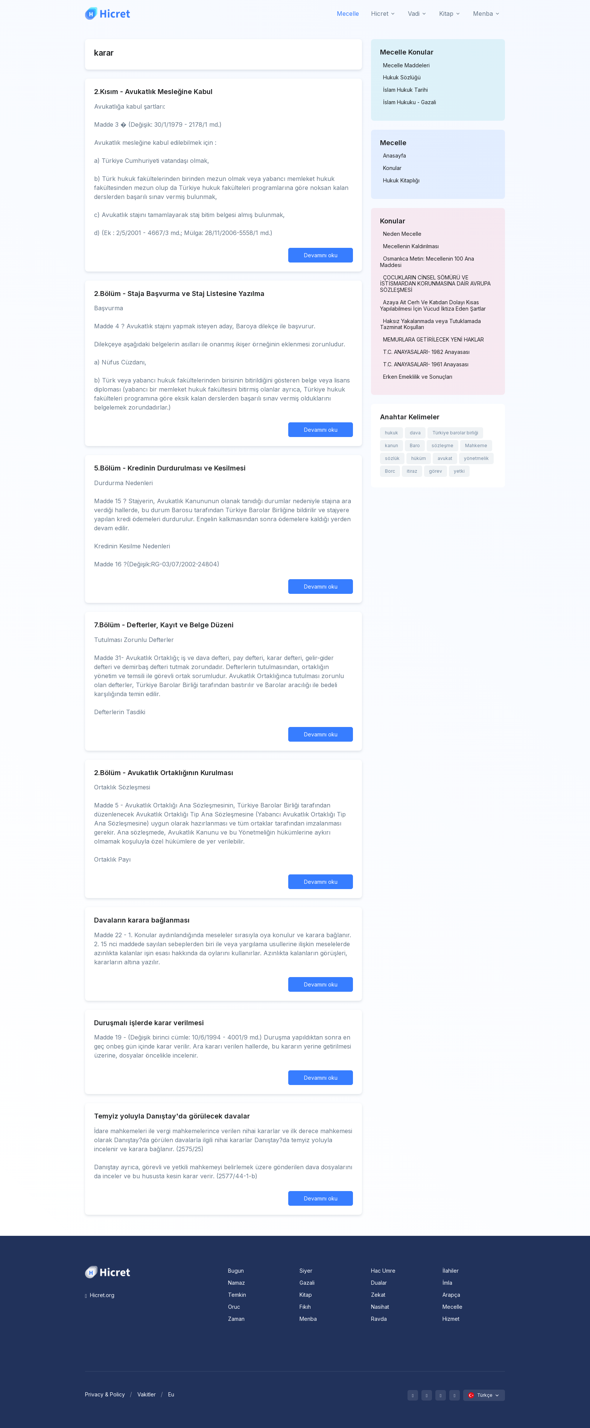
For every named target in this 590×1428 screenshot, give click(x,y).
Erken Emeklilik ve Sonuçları (417, 377)
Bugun (236, 1270)
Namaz (236, 1282)
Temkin (237, 1294)
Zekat (378, 1294)
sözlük (392, 458)
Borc (390, 471)
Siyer (306, 1270)
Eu (171, 1394)
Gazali (307, 1282)
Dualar (379, 1282)
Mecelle (348, 13)
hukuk (391, 433)
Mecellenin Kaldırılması (411, 246)
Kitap (306, 1294)
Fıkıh (305, 1307)
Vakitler (146, 1394)
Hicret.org (99, 1295)
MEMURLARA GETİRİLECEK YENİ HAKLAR (433, 340)
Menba (308, 1319)
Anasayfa (394, 156)
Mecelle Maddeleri (406, 65)
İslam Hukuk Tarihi (405, 90)
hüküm (418, 458)
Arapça (451, 1294)
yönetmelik (476, 458)
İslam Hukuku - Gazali (409, 102)
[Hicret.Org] (107, 13)
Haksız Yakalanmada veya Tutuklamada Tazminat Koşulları (430, 324)
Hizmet (450, 1319)
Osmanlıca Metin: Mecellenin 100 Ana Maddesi (427, 262)
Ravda (379, 1319)
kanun (391, 445)
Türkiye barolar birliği (455, 433)
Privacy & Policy (105, 1394)
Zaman (236, 1319)
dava (415, 433)
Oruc (234, 1307)
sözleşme (442, 445)
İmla (447, 1282)
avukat (445, 458)
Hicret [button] (379, 13)
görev (435, 471)
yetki (459, 471)
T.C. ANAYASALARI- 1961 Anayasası (425, 364)
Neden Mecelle (402, 234)
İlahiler (450, 1270)
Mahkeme (476, 445)
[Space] (107, 1271)
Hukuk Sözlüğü (402, 77)
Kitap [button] (446, 13)
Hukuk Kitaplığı (401, 181)
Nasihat (380, 1307)
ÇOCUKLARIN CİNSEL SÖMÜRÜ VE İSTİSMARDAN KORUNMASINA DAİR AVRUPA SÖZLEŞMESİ (435, 284)
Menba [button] (483, 13)
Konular (392, 168)
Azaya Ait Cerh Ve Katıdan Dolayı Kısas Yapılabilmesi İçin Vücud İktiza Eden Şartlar (433, 305)
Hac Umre (383, 1270)
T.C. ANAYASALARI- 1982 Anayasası (426, 352)
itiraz (412, 471)
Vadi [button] (414, 13)
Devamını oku (321, 255)
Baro (415, 445)
